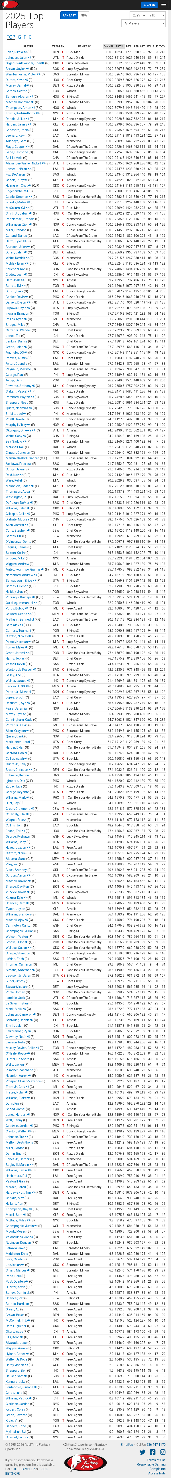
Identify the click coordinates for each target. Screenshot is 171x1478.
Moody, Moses (16, 1231)
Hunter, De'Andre (17, 1059)
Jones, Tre (13, 336)
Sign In (149, 4)
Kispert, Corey (15, 1409)
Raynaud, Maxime (18, 369)
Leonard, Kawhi (16, 135)
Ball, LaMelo (14, 158)
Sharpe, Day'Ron (17, 886)
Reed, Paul (13, 1276)
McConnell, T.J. (18, 1320)
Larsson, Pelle (15, 1042)
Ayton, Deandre (17, 363)
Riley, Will (12, 864)
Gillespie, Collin (18, 514)
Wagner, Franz (16, 820)
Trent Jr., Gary (17, 1087)
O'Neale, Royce (18, 1053)
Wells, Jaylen (15, 1064)
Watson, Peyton (17, 936)
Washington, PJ (16, 497)
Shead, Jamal (15, 1109)
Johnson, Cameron (21, 1014)
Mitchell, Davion (18, 881)
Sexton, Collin (15, 553)
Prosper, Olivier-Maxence (23, 1081)
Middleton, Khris (17, 1253)
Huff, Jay (12, 803)
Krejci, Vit (12, 1420)
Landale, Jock (15, 998)
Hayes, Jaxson (18, 847)
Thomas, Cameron (19, 964)
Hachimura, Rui (16, 1176)
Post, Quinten (17, 1281)
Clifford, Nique (16, 853)
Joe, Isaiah (15, 1265)
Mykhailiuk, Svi (16, 1431)
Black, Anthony (16, 870)
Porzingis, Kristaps (20, 597)
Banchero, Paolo (17, 130)
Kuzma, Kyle (16, 897)
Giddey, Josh (16, 274)
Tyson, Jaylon (15, 909)
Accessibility (157, 1473)
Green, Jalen (16, 347)
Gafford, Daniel (16, 753)
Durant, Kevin (17, 80)
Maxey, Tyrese (16, 714)
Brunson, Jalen (18, 247)
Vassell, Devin (15, 664)
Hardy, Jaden (17, 1365)
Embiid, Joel (16, 413)
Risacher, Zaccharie (19, 1070)
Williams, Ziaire (18, 1098)
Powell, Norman (19, 642)
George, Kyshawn (18, 836)
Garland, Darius (16, 235)
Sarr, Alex (14, 625)
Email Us (127, 1444)
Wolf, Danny (14, 1120)
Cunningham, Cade (19, 719)
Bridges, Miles (15, 324)
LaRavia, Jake (15, 1248)
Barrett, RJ (15, 286)
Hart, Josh (15, 280)
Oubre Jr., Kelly (16, 764)
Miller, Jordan (15, 1148)
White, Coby (16, 436)
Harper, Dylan (15, 747)
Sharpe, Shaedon (18, 953)
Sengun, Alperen (19, 96)
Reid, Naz (14, 475)
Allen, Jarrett (17, 525)
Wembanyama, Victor (23, 74)
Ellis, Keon (14, 1337)
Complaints (158, 1469)
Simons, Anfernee (20, 970)
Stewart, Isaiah (16, 986)
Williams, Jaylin (18, 1170)
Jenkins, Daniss (16, 341)
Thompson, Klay (19, 1209)
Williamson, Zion (19, 224)
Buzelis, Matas (18, 202)
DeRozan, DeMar (19, 502)
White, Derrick (17, 258)
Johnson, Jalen (18, 57)
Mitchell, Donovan (20, 102)
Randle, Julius (17, 119)
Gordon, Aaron (18, 875)
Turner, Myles (17, 647)
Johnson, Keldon (17, 775)
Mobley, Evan (17, 263)
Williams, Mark (18, 797)
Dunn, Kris (13, 1103)
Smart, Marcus (18, 1270)
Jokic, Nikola (16, 52)
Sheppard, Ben (16, 1370)
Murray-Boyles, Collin (22, 1048)
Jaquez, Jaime (16, 547)
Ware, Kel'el (14, 480)
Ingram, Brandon (17, 313)
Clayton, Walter (18, 1131)
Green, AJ (13, 1309)
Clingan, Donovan (18, 452)
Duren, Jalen (16, 252)
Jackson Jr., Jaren (18, 975)
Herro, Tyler (16, 241)
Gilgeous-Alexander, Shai (25, 63)
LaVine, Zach (15, 959)
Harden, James (18, 124)
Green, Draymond (20, 808)
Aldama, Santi (16, 858)
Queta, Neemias (19, 408)
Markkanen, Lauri (18, 742)
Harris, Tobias (15, 658)
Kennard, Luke (16, 1381)
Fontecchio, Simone (21, 1387)
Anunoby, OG (17, 352)
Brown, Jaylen (17, 69)
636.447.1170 (156, 1444)
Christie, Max (15, 1198)
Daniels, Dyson (18, 302)
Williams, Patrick (19, 1398)
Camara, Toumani (18, 630)
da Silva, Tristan (17, 1003)
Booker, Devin (17, 297)
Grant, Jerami (17, 653)
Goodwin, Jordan (19, 1126)
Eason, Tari (15, 831)
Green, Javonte (16, 1415)
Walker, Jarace (18, 680)
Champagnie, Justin (22, 1226)
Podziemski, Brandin (20, 219)
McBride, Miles (18, 1220)
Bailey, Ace (13, 675)
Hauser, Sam (16, 1376)
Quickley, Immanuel (21, 603)
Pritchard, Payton (20, 397)
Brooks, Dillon (17, 942)
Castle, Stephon (19, 196)
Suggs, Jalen (15, 469)
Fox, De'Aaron (15, 174)
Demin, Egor (14, 1153)
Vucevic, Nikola (18, 892)
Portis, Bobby (17, 608)
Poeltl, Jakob (15, 419)
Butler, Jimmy (15, 981)
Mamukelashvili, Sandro (22, 458)
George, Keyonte (17, 792)
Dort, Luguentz (16, 1326)
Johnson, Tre (17, 1137)
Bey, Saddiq (16, 441)
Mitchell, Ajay (17, 920)
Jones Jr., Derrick (18, 1159)
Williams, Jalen (18, 508)
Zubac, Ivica (14, 786)
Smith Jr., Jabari (19, 213)
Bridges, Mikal (15, 558)
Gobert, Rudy (17, 180)
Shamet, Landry (17, 1437)
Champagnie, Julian (20, 931)
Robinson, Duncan (18, 1242)
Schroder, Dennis (19, 1020)
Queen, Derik (15, 736)
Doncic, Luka (14, 291)
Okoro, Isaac (14, 1331)
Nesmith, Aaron (18, 1075)
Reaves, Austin (16, 358)
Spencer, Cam (17, 903)
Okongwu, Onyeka (20, 430)
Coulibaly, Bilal (17, 814)
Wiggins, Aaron (16, 1348)
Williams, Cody (16, 842)
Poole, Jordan (15, 992)
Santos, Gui (14, 536)
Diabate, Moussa (17, 519)
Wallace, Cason (18, 948)
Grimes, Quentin (17, 586)
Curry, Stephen (18, 530)
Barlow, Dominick (18, 1292)
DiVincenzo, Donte (18, 541)
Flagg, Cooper (17, 146)
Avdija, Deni (14, 380)
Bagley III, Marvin (19, 1164)
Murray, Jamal (18, 85)
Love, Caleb (14, 1259)
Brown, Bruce (15, 1315)
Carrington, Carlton (19, 925)
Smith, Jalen (14, 1025)
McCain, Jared (16, 1187)
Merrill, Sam (16, 1215)
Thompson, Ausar (18, 491)
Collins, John (14, 825)
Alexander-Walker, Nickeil (25, 163)
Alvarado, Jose (16, 1342)
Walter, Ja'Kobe (16, 1359)
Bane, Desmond (17, 152)
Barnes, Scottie (16, 91)
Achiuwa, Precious (19, 464)
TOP (11, 37)
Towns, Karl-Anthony (22, 113)
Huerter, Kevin (15, 1287)
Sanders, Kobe (16, 1426)
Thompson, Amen (20, 107)
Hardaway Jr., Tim (20, 1192)
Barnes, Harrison (17, 1304)
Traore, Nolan (17, 1092)
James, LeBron (18, 169)
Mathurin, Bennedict (20, 619)
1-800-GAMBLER (23, 1469)
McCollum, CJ (17, 208)
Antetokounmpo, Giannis (25, 569)
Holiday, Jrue (15, 591)
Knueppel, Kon (16, 269)
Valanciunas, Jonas (19, 1237)
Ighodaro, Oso (15, 781)
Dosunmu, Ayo (18, 703)
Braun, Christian (19, 769)
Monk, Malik (16, 1009)
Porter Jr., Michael (18, 692)
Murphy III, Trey (18, 425)
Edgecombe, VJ (17, 191)
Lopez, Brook (15, 697)
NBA (84, 15)
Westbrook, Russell (21, 669)
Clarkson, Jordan (17, 1404)
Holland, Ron (14, 1203)
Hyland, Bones (17, 1354)
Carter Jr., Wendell (18, 330)
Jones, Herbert (18, 1114)
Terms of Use (156, 1460)
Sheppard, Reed (17, 402)
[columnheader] (28, 46)
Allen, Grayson (18, 731)
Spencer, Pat (15, 1298)
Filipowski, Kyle (18, 308)
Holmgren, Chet (18, 185)
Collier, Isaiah (17, 758)
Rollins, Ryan (16, 319)
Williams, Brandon (18, 914)
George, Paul (15, 375)
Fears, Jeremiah (17, 708)
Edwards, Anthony (20, 386)
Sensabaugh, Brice (21, 580)
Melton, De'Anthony (19, 1142)
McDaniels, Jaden (20, 486)
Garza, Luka (14, 1393)
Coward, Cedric (18, 614)
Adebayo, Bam (16, 141)
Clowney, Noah (18, 1037)
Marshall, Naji (15, 447)
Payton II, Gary (16, 1181)
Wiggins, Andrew (17, 564)
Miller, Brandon (16, 230)
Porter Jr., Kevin (17, 725)
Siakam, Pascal (18, 391)
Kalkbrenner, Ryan (18, 1031)
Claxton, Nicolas (19, 636)
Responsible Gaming (151, 1464)
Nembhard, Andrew (21, 575)
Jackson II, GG (17, 686)
